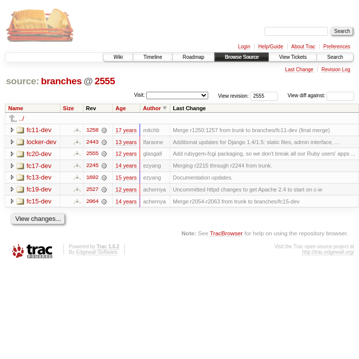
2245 (92, 166)
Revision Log (336, 69)
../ (21, 118)
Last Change (299, 69)
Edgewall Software (96, 252)
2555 (104, 81)
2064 (92, 202)
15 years (125, 178)
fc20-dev (38, 154)
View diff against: (321, 95)
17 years (125, 130)
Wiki (118, 57)
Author (152, 108)
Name (15, 108)
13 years (125, 142)
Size (68, 108)
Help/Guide (270, 46)
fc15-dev (38, 201)
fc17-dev (38, 166)
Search (335, 57)
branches (61, 81)
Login (244, 46)
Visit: (139, 95)
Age (120, 108)
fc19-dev (38, 189)
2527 (92, 190)
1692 (92, 178)
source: (22, 81)
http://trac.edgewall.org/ (328, 252)
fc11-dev (38, 130)
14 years (125, 166)
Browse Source (242, 57)
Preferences (337, 46)
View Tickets (293, 57)
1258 (92, 130)
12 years (125, 154)
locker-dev (41, 142)
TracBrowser (226, 234)
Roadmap (193, 57)
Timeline (152, 57)
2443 (92, 142)
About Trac (303, 46)
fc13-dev (38, 177)
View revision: (233, 95)
